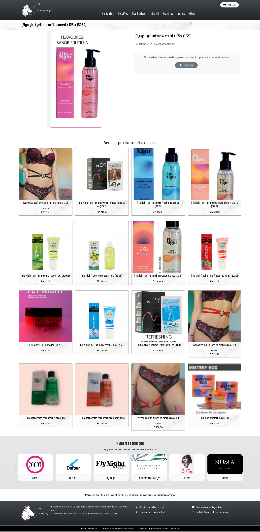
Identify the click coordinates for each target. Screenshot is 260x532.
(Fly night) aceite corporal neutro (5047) (45, 418)
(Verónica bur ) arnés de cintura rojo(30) (214, 345)
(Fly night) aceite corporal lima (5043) (101, 275)
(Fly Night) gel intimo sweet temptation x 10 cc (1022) (101, 204)
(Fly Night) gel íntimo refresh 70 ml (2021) (101, 345)
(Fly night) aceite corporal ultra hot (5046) (102, 418)
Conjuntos (108, 13)
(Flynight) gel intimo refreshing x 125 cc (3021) (158, 204)
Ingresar (186, 65)
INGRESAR (229, 5)
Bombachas (139, 13)
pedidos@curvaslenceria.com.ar (212, 512)
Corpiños (123, 13)
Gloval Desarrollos (171, 529)
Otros (192, 13)
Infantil (154, 13)
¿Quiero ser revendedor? (149, 512)
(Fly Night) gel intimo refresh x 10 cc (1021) (158, 345)
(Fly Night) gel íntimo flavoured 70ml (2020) (214, 275)
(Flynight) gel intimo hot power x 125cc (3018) (158, 275)
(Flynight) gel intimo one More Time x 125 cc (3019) (214, 204)
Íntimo (181, 13)
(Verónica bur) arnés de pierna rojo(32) (158, 418)
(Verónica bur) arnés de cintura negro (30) (45, 202)
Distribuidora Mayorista (149, 507)
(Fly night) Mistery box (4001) (214, 418)
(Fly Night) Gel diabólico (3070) (45, 345)
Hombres (168, 13)
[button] (119, 34)
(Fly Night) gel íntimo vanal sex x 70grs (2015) (45, 275)
